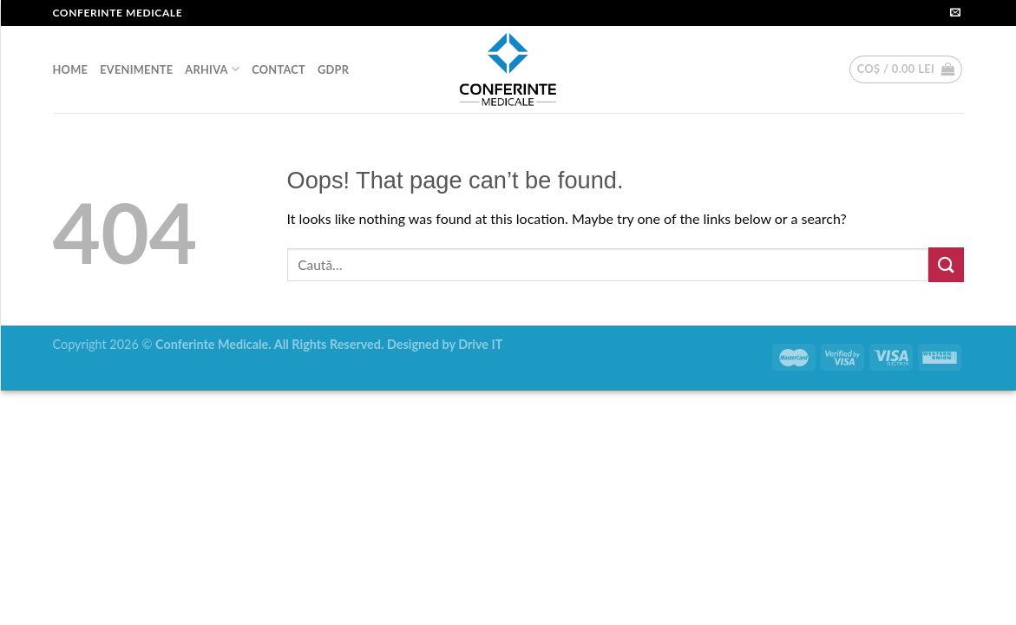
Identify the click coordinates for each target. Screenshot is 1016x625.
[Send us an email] (955, 13)
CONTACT (278, 69)
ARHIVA (212, 69)
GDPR (333, 69)
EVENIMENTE (136, 69)
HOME (70, 69)
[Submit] (945, 264)
